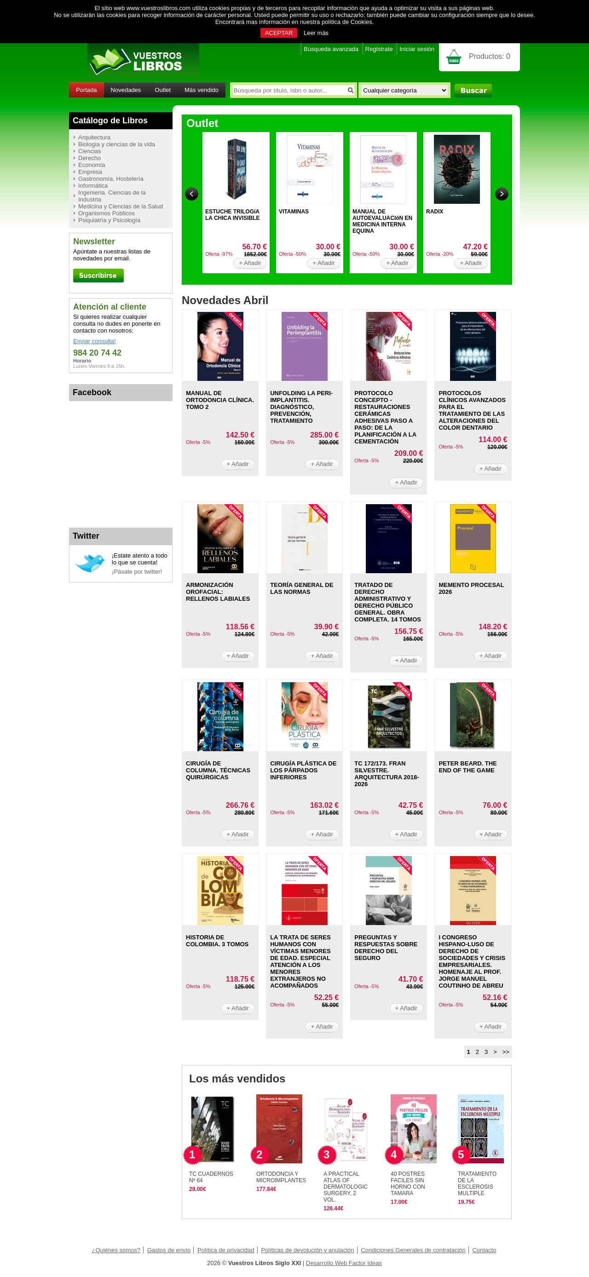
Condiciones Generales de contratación (413, 1250)
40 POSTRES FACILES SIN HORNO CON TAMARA (408, 1183)
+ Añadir (250, 262)
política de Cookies (347, 21)
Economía (91, 164)
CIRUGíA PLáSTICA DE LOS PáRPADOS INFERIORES (303, 770)
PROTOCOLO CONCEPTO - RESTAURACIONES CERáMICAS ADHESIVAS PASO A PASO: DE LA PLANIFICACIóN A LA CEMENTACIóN (385, 417)
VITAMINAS (294, 211)
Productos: (489, 56)
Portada (86, 89)
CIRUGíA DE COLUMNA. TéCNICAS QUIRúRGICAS (218, 770)
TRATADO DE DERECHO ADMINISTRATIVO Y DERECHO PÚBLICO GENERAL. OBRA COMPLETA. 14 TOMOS (387, 602)
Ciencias (89, 151)
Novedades (126, 89)
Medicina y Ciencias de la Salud (120, 206)
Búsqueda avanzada (331, 49)
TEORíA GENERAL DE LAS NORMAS (301, 588)
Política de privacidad (225, 1250)
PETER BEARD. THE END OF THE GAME (468, 767)
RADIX (434, 211)
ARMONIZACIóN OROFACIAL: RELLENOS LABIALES (218, 591)
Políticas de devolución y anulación (307, 1250)
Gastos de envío (169, 1250)
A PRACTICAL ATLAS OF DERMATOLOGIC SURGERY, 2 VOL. (345, 1187)
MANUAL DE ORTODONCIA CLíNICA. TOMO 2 (220, 400)
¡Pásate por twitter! (137, 571)
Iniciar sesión (416, 49)
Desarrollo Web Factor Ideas (344, 1263)
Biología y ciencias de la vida (116, 144)
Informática (93, 185)
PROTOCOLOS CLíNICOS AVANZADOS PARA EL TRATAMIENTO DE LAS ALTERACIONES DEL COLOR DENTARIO (472, 410)
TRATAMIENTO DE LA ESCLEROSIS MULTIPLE (477, 1183)
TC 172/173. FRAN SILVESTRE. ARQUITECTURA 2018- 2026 (386, 774)
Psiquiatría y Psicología (109, 220)
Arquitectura (94, 137)
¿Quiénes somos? (116, 1250)
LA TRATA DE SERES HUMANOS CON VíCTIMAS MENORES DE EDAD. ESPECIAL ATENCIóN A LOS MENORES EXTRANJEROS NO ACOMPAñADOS (300, 961)
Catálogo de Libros (110, 120)
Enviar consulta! (94, 341)
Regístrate (379, 49)
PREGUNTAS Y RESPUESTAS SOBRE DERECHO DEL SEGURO (385, 947)
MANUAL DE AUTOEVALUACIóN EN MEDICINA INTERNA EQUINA (382, 221)
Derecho (89, 158)
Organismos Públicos (106, 213)
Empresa (90, 171)
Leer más (316, 32)
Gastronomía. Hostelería (111, 178)
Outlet (163, 89)
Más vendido (202, 89)
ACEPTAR (279, 32)
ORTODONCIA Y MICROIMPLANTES (281, 1177)
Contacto (484, 1250)
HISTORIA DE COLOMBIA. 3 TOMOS (217, 941)
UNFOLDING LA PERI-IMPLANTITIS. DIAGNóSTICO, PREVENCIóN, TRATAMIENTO (301, 407)
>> (505, 1051)
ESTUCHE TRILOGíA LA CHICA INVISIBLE (232, 214)
